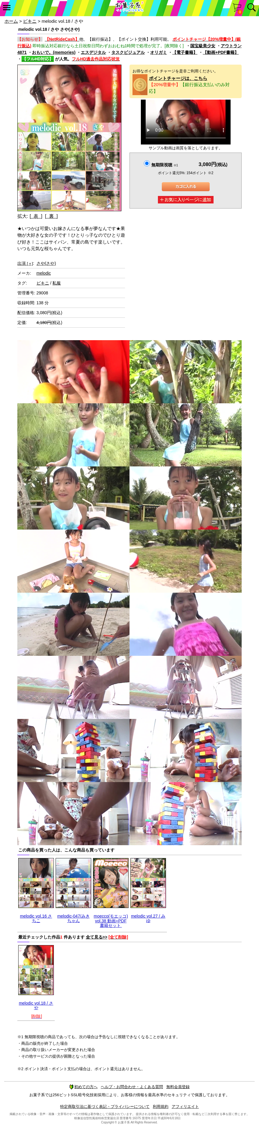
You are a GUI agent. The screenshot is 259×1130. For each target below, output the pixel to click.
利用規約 (160, 1106)
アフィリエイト (185, 1106)
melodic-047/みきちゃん (73, 918)
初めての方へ (83, 1087)
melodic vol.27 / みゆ (148, 918)
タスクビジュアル (128, 52)
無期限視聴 (164, 164)
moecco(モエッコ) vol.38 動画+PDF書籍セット (111, 921)
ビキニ (29, 21)
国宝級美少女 (202, 45)
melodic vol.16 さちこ (36, 918)
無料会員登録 (178, 1087)
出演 (25, 263)
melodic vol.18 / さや (36, 1005)
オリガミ (158, 52)
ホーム (11, 21)
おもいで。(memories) (53, 52)
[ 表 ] (36, 216)
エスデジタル (93, 52)
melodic (43, 273)
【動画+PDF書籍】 (221, 52)
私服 (56, 283)
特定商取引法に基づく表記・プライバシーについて (105, 1106)
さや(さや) (46, 263)
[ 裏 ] (51, 216)
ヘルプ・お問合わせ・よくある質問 (132, 1087)
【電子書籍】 (184, 52)
